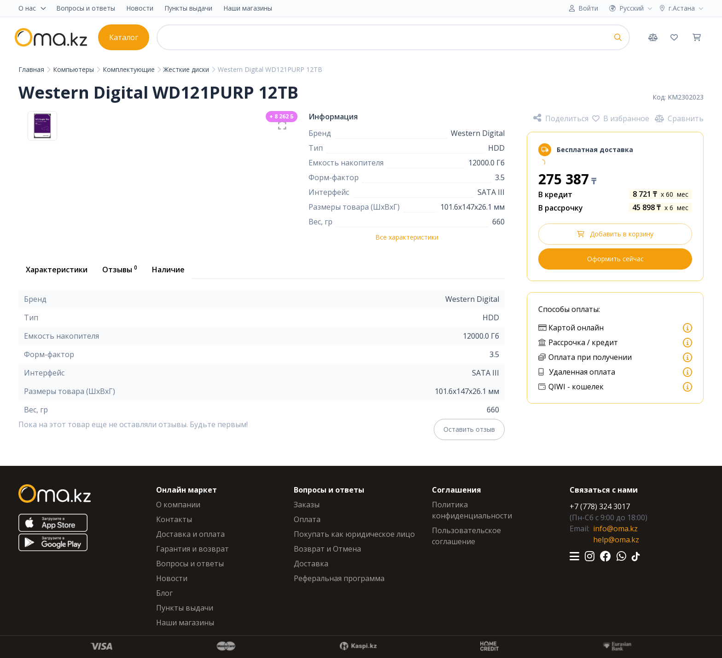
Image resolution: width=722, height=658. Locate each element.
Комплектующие (130, 69)
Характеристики (56, 269)
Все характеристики (406, 237)
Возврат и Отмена (327, 549)
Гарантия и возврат (192, 549)
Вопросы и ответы (85, 8)
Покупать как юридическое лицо (354, 534)
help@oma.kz (616, 540)
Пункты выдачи (188, 8)
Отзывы (119, 269)
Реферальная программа (339, 578)
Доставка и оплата (190, 534)
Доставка (311, 563)
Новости (139, 8)
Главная (32, 69)
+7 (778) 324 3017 (600, 506)
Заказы (307, 504)
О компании (178, 504)
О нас (32, 8)
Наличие (168, 269)
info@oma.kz (615, 528)
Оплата (307, 519)
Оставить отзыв (469, 429)
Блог (164, 593)
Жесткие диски (187, 69)
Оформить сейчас (615, 258)
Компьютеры (74, 69)
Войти (588, 8)
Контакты (174, 519)
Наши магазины (247, 8)
